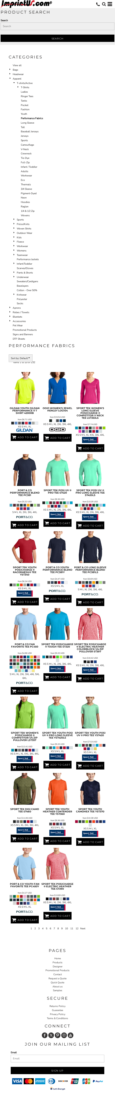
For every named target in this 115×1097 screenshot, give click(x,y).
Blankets (17, 316)
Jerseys (24, 136)
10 (66, 928)
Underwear (23, 277)
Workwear (26, 175)
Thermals (26, 184)
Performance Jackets (28, 259)
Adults (24, 171)
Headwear (18, 74)
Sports (24, 140)
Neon (24, 197)
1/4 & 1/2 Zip (28, 211)
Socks (20, 303)
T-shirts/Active (25, 83)
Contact (57, 974)
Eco (23, 180)
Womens (21, 250)
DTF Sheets (19, 338)
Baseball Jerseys (30, 131)
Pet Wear (18, 325)
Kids (19, 237)
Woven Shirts (24, 228)
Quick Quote (57, 982)
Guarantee (57, 1010)
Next (82, 928)
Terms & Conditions (57, 1018)
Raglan (24, 206)
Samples (57, 990)
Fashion (25, 109)
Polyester (22, 299)
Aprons (17, 307)
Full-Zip (25, 162)
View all (17, 65)
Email (14, 1052)
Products (57, 962)
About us (58, 986)
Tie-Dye (25, 158)
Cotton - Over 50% (27, 290)
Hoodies (25, 202)
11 (71, 928)
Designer (57, 966)
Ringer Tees (27, 96)
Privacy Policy (57, 1014)
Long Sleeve (27, 122)
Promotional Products (25, 330)
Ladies (24, 91)
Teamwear (22, 255)
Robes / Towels (21, 312)
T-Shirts (25, 87)
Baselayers (22, 285)
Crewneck (26, 153)
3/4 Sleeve (26, 189)
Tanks (24, 100)
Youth (24, 114)
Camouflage (27, 144)
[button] (104, 4)
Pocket (24, 105)
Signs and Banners (23, 334)
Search (4, 20)
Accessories (19, 321)
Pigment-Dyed (29, 193)
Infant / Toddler (29, 167)
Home (57, 958)
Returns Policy (57, 1006)
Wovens (25, 215)
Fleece (20, 241)
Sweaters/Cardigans (27, 281)
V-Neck (25, 149)
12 (77, 928)
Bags (15, 69)
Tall (23, 127)
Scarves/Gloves (25, 268)
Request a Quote (57, 978)
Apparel (17, 78)
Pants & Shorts (25, 272)
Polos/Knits (23, 224)
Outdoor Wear (24, 233)
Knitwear (21, 294)
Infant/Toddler (24, 263)
